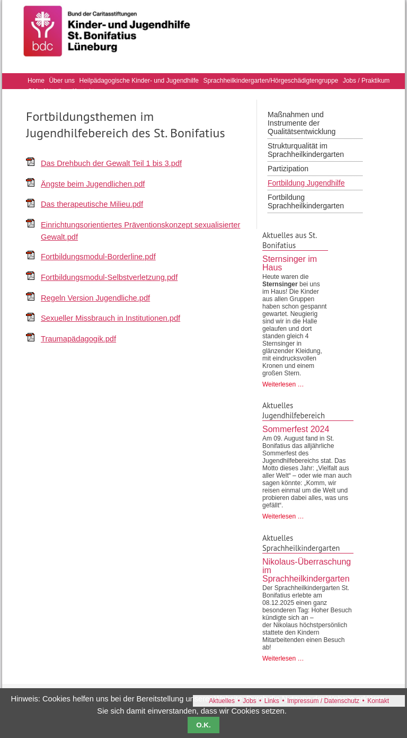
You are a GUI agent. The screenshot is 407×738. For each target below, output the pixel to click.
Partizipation (288, 168)
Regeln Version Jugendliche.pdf (95, 298)
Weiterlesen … (283, 384)
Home (36, 80)
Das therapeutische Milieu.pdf (92, 204)
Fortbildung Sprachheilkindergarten (306, 201)
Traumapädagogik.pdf (78, 339)
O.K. (203, 725)
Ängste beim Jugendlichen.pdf (93, 184)
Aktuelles (222, 701)
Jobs (249, 701)
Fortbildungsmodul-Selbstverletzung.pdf (109, 277)
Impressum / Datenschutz (323, 701)
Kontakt (378, 701)
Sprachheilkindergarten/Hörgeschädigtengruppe (270, 80)
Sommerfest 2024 (295, 429)
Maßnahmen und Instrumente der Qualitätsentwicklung (301, 123)
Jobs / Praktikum (366, 80)
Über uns (62, 80)
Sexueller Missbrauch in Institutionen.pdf (110, 318)
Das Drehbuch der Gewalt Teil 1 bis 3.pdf (111, 163)
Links (271, 701)
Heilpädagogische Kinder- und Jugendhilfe (139, 80)
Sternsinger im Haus (289, 263)
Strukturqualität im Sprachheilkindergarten (306, 150)
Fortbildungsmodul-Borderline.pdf (98, 256)
